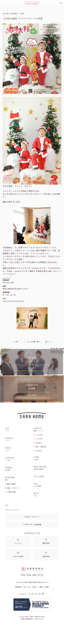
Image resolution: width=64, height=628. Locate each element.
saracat (39, 450)
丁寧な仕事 (11, 492)
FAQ (46, 484)
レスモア (39, 439)
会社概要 (32, 524)
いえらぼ (39, 434)
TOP (18, 429)
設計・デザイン (13, 488)
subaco (38, 442)
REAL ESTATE (46, 467)
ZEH (6, 505)
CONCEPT (18, 459)
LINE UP (46, 429)
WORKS (18, 468)
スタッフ (32, 516)
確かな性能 (11, 484)
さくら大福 (39, 476)
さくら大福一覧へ (32, 341)
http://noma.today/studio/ (13, 301)
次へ (47, 341)
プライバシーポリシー (13, 510)
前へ (17, 341)
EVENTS (18, 439)
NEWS (18, 449)
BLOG (46, 494)
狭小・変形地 (41, 446)
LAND (46, 458)
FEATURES (18, 478)
